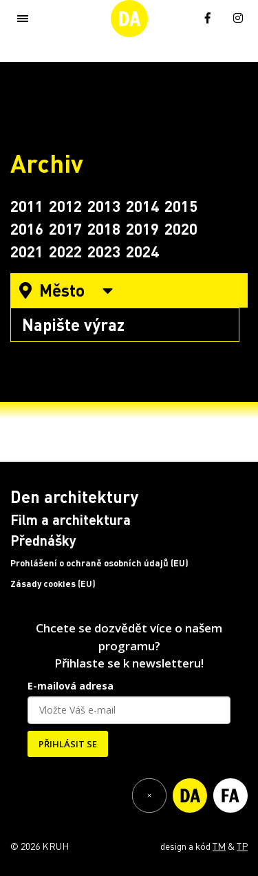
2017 (65, 228)
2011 (26, 205)
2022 (65, 251)
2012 (65, 205)
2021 (26, 251)
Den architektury (74, 496)
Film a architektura (70, 519)
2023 (103, 251)
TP (242, 846)
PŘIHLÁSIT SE (68, 744)
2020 (180, 228)
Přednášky (43, 540)
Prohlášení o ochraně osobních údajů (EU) (99, 562)
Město (66, 290)
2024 (142, 251)
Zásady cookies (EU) (53, 583)
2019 (142, 228)
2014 (142, 205)
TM (219, 846)
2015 (180, 205)
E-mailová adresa (71, 685)
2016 (26, 228)
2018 (103, 228)
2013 (103, 205)
